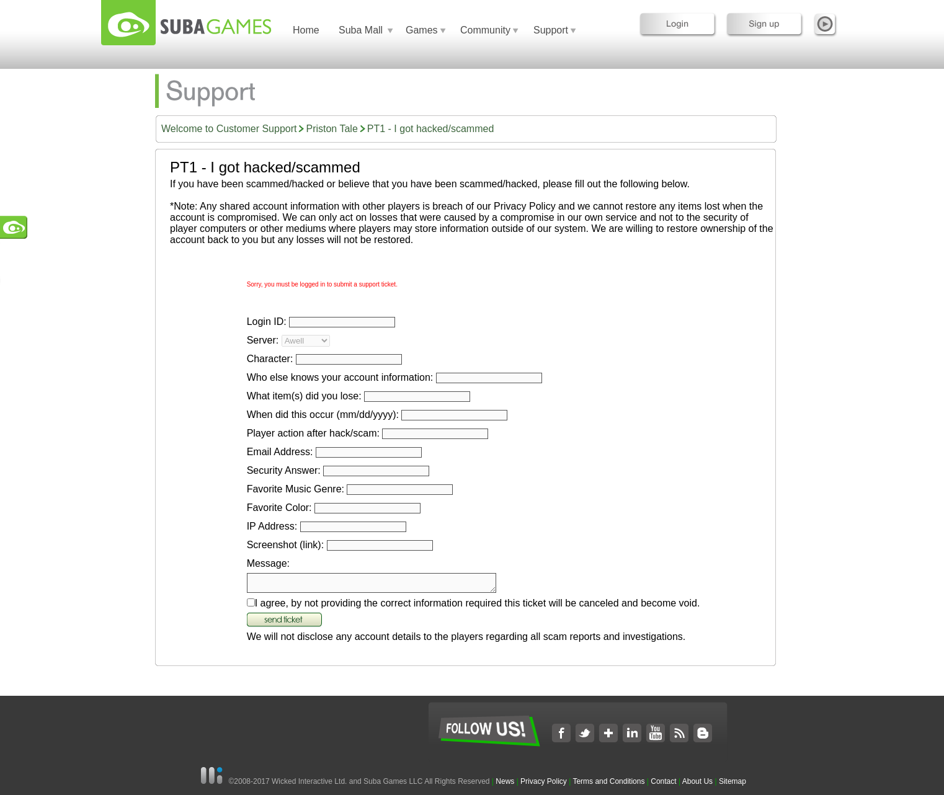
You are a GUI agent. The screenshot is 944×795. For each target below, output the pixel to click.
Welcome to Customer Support (228, 128)
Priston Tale (331, 128)
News (506, 781)
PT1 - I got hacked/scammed (430, 128)
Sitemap (732, 781)
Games (422, 30)
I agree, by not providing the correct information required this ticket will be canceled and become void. (477, 607)
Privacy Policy (543, 781)
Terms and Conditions (608, 781)
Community (485, 30)
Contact (663, 781)
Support (550, 30)
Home (306, 30)
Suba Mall (361, 30)
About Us (697, 781)
